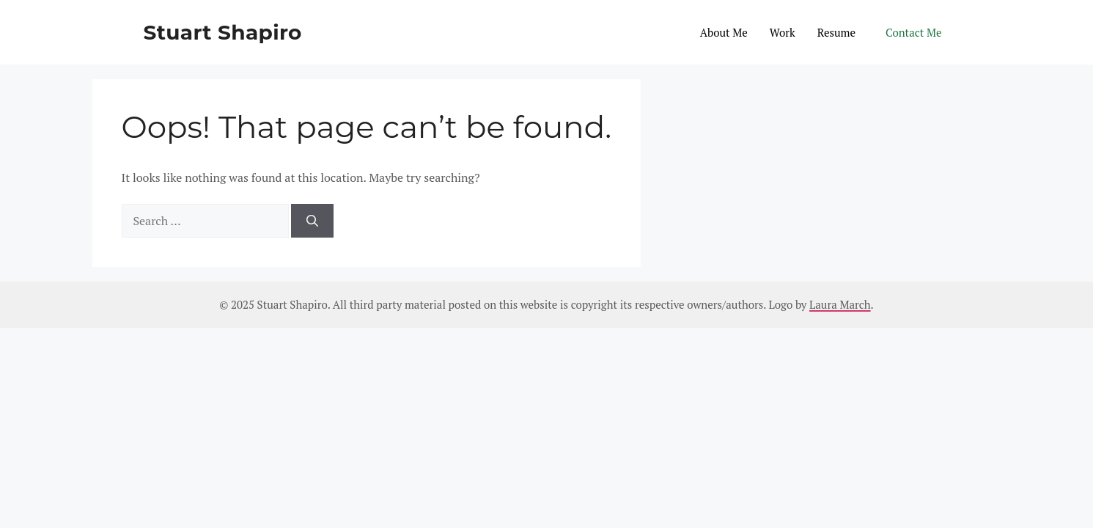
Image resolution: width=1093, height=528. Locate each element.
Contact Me (913, 32)
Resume (836, 32)
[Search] (312, 221)
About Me (724, 32)
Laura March (840, 304)
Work (782, 32)
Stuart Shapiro (223, 32)
